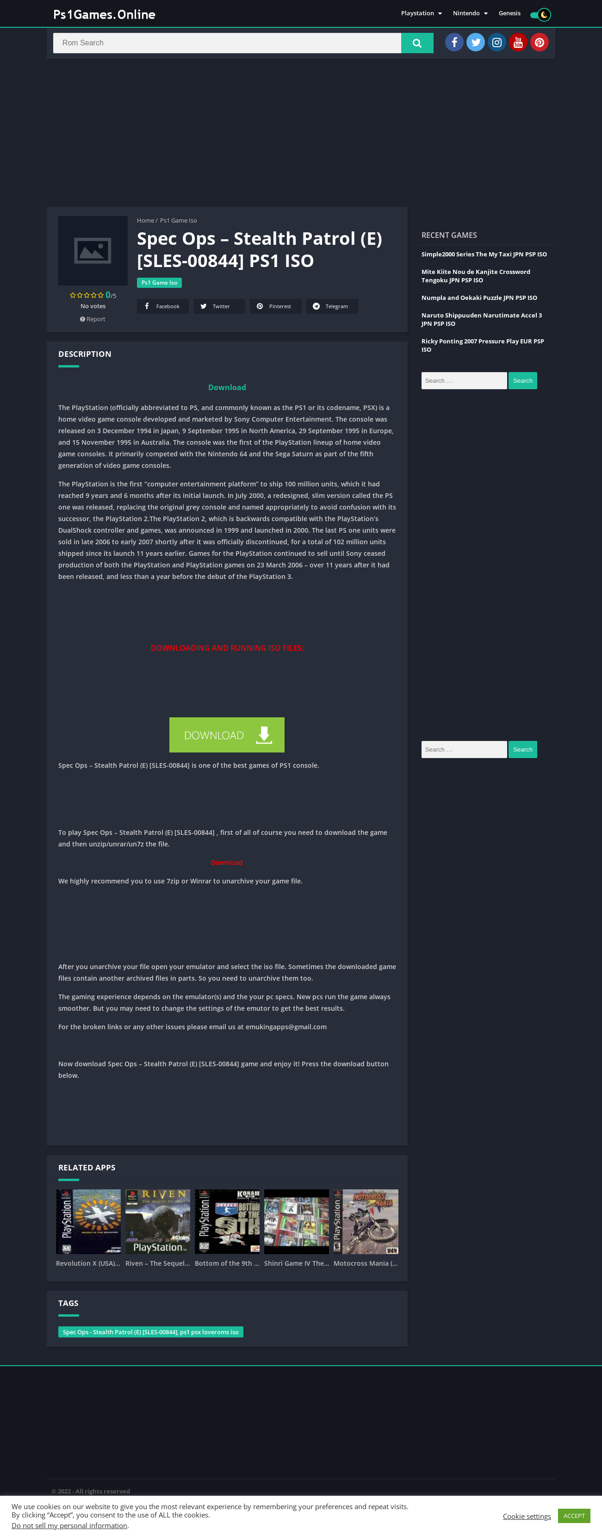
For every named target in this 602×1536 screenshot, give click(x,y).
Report (93, 322)
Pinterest (273, 309)
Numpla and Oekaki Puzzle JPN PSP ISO (479, 301)
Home (145, 223)
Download (227, 391)
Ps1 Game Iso (178, 223)
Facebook (161, 309)
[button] (413, 45)
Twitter (214, 309)
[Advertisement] (301, 136)
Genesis (510, 14)
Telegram (330, 309)
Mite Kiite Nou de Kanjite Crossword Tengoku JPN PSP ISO (476, 279)
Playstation (417, 14)
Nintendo (466, 14)
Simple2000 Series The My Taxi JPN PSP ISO (484, 257)
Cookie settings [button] (527, 1516)
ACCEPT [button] (574, 1515)
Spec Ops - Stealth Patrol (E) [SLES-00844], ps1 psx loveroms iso (151, 1335)
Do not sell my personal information (69, 1525)
